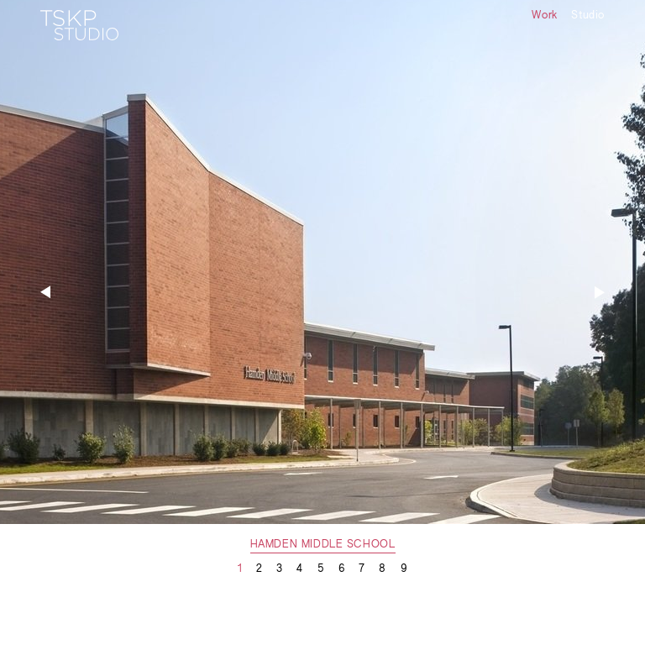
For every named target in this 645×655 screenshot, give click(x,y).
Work (544, 16)
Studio (588, 16)
